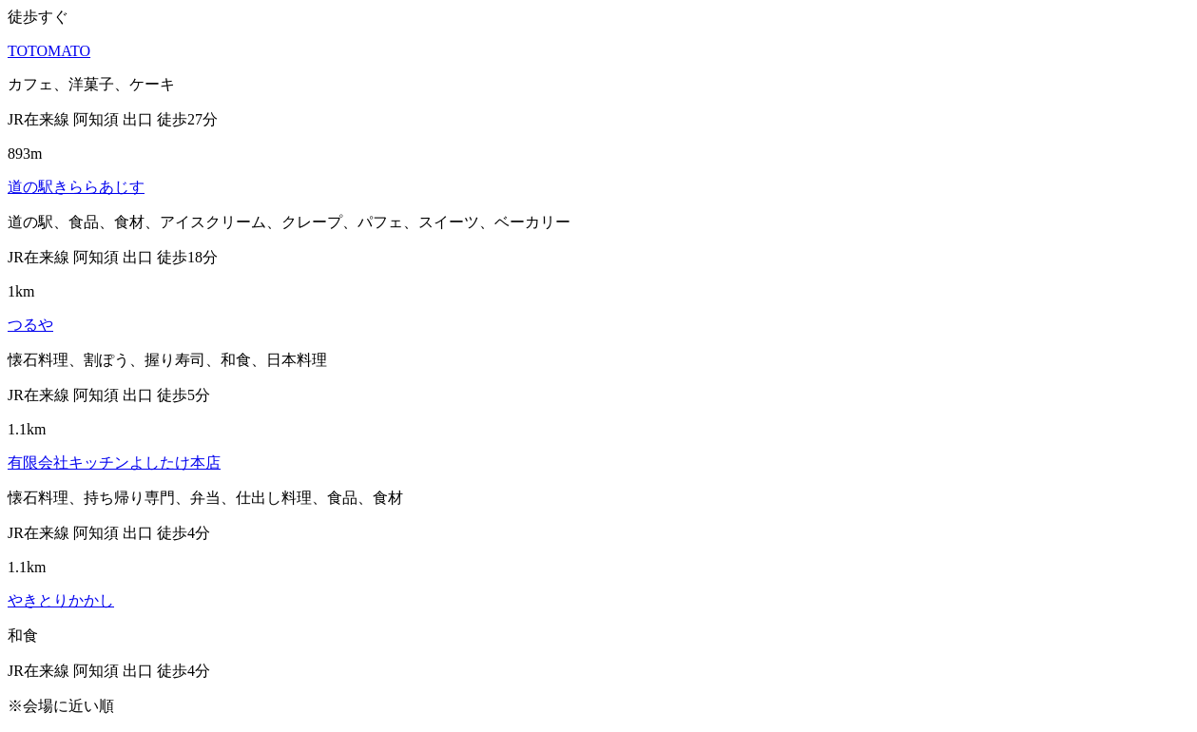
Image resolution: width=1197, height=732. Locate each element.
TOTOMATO (49, 51)
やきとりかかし (61, 600)
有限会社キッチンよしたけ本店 (114, 462)
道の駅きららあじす (76, 187)
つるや (30, 325)
